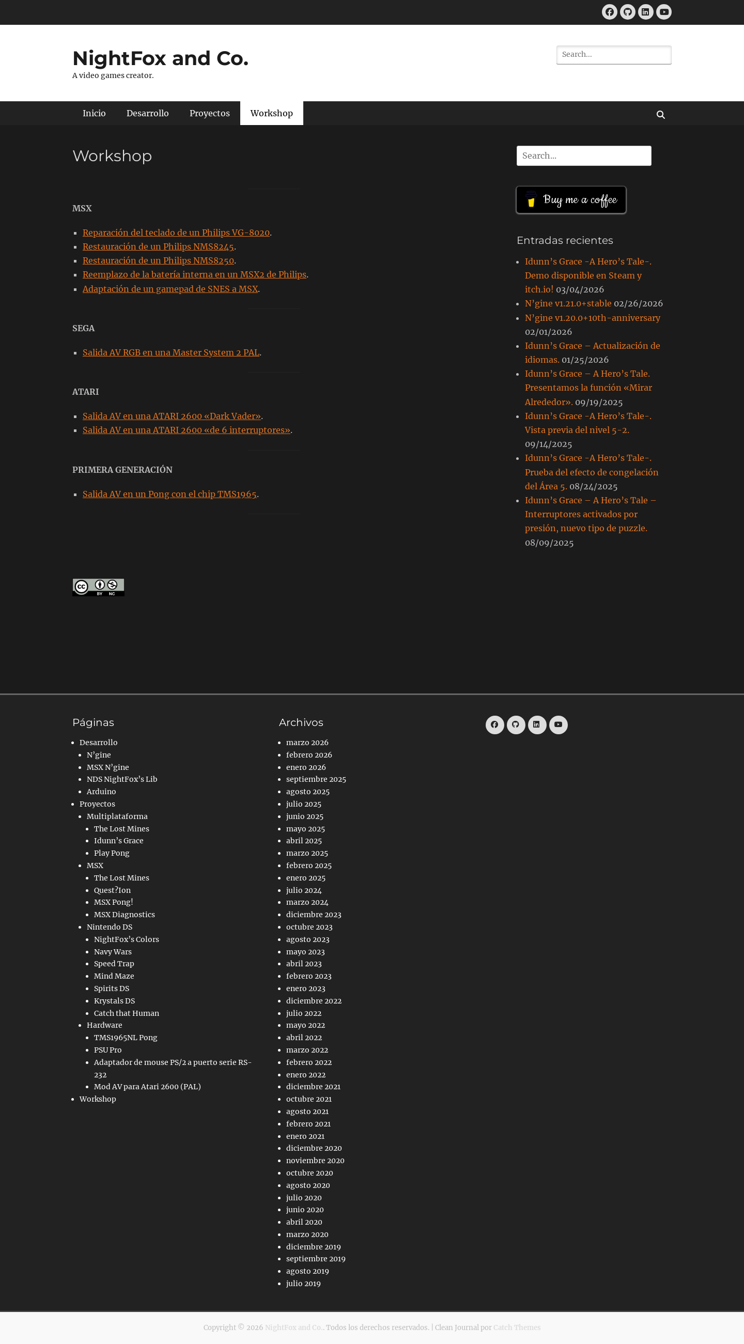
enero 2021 (305, 1136)
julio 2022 (303, 1013)
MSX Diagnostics (124, 914)
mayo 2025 (305, 828)
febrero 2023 (309, 976)
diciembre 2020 (314, 1148)
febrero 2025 (309, 865)
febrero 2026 (309, 755)
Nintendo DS (109, 927)
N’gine (99, 755)
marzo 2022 (307, 1050)
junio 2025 (304, 816)
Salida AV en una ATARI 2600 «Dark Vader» (172, 416)
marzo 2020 (307, 1234)
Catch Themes (517, 1327)
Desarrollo (148, 113)
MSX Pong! (113, 902)
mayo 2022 (305, 1025)
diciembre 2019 (313, 1247)
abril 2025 (304, 840)
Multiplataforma (117, 816)
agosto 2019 (307, 1271)
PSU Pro (108, 1050)
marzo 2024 (307, 902)
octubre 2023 (309, 927)
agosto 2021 (307, 1111)
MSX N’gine (108, 767)
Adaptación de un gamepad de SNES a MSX (170, 289)
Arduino (101, 791)
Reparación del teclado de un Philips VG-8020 (176, 232)
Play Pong (112, 853)
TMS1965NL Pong (126, 1037)
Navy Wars (113, 951)
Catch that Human (126, 1013)
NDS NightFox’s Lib (122, 779)
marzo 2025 (307, 853)
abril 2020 (304, 1222)
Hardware (104, 1025)
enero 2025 (306, 878)
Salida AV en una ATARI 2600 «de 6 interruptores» (186, 430)
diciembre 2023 (314, 914)
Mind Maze (114, 976)
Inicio (94, 113)
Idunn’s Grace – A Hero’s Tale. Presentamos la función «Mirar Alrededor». (588, 387)
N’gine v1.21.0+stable (568, 303)
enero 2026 (306, 767)
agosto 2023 (308, 939)
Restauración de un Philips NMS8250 (158, 260)
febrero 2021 (308, 1124)
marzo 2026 (307, 742)
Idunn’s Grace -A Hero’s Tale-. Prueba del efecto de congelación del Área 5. (592, 472)
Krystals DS (114, 1001)
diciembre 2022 (314, 1001)
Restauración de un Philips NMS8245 (158, 246)
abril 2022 (304, 1037)
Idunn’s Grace (119, 840)
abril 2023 (304, 963)
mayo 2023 (305, 951)
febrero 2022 (309, 1062)
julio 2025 (303, 804)
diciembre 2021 (313, 1086)
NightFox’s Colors (126, 939)
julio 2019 (303, 1283)
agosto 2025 (308, 791)
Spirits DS (111, 988)
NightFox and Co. (160, 58)
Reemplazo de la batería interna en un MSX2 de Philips (194, 274)
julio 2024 (304, 890)
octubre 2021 (309, 1099)
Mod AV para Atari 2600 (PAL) (147, 1086)
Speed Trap (114, 963)
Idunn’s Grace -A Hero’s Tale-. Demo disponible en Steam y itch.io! (588, 275)
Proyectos (210, 113)
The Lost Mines (121, 828)
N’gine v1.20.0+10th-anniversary (592, 318)
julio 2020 (304, 1197)
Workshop (272, 113)
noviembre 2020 (315, 1160)
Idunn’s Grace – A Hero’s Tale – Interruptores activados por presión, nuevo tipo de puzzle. (591, 514)
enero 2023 (306, 988)
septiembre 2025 (316, 779)
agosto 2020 (308, 1185)
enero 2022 (306, 1074)
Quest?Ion (112, 890)
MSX (95, 865)
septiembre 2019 (316, 1258)
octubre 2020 (309, 1173)
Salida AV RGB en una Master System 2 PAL (171, 352)
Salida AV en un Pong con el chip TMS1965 (170, 494)
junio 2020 (305, 1209)
